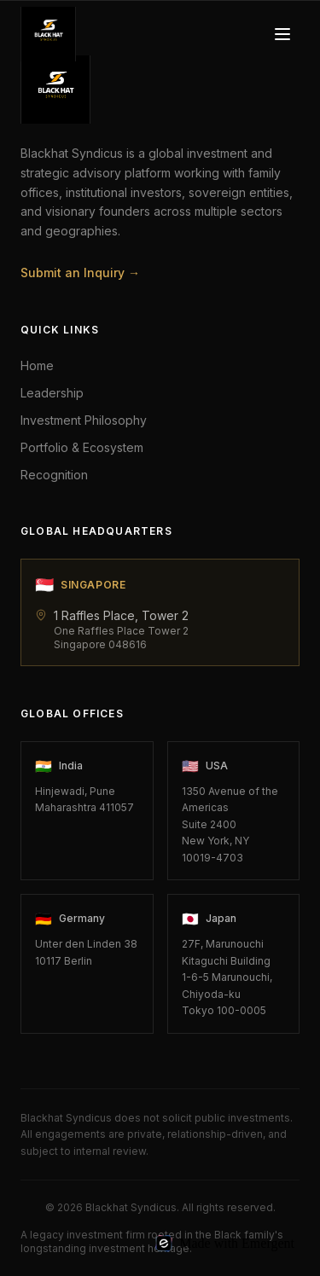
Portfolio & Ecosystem (81, 447)
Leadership (52, 393)
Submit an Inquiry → (80, 272)
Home (37, 365)
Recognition (54, 474)
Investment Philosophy (83, 420)
